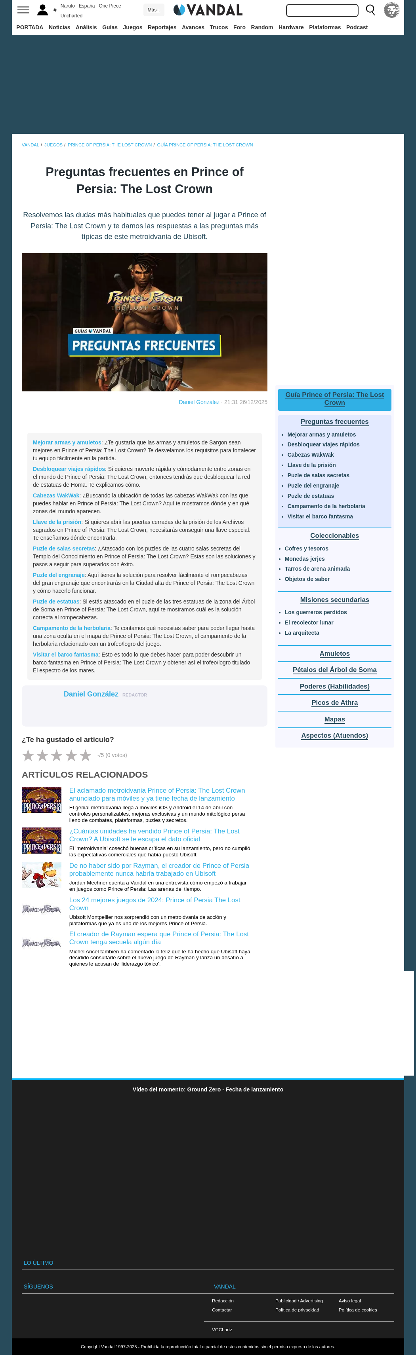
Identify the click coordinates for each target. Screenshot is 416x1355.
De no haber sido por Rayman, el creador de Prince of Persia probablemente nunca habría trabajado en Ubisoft (159, 869)
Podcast (357, 27)
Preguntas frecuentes (335, 421)
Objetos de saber (307, 579)
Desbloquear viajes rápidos (69, 469)
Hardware (291, 27)
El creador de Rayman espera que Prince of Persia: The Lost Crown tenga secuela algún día (159, 938)
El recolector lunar (309, 622)
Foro (239, 27)
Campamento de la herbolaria (72, 628)
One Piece (110, 6)
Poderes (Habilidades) (335, 686)
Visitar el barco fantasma (65, 654)
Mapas (334, 719)
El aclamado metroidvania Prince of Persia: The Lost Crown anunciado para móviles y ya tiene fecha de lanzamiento (157, 794)
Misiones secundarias (334, 599)
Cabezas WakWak (56, 495)
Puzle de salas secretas (64, 548)
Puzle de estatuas (56, 601)
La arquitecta (302, 633)
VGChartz (222, 1329)
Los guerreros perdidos (316, 612)
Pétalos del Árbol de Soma (335, 670)
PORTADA (29, 27)
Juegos (133, 27)
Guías (110, 27)
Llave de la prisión (57, 522)
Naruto (68, 6)
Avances (193, 27)
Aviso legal (350, 1300)
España (87, 6)
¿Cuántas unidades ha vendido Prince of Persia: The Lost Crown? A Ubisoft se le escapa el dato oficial (154, 835)
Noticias (59, 27)
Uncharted (71, 16)
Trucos (219, 27)
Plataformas (325, 27)
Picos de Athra (334, 702)
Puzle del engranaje (59, 575)
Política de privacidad (297, 1309)
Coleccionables (334, 535)
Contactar (222, 1309)
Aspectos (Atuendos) (334, 735)
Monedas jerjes (305, 559)
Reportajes (162, 27)
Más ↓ (153, 10)
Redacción (223, 1300)
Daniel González (199, 402)
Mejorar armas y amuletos (67, 442)
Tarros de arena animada (317, 569)
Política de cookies (358, 1309)
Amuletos (335, 653)
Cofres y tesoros (306, 548)
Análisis (86, 27)
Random (262, 27)
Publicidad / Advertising (299, 1300)
